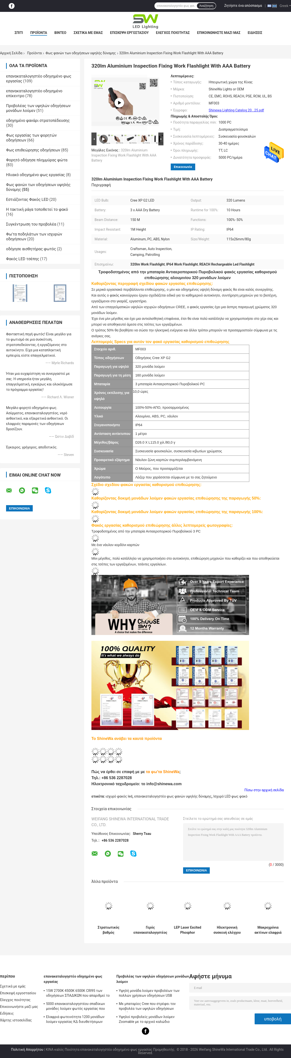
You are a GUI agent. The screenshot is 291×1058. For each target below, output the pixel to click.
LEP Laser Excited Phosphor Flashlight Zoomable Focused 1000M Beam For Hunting (187, 930)
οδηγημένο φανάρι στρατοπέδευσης (38, 120)
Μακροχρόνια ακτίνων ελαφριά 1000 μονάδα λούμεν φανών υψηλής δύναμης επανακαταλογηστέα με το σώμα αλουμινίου (268, 930)
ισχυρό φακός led (118, 796)
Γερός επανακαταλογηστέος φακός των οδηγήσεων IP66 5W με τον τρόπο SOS (150, 930)
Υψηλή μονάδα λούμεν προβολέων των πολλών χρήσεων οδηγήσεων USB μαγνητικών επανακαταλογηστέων (149, 994)
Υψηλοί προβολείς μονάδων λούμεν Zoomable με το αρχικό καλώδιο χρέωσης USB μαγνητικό (147, 1020)
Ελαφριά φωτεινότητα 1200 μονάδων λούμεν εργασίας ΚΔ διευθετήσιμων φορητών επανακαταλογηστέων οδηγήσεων (75, 1020)
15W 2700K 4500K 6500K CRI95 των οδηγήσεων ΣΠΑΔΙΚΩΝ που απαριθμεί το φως (78, 994)
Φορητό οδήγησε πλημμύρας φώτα (36, 160)
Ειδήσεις (255, 33)
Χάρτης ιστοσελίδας (16, 1020)
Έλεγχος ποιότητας (173, 33)
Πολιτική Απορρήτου (27, 1049)
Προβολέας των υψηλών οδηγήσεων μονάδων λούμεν (152, 979)
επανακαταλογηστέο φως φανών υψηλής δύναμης (172, 796)
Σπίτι (19, 33)
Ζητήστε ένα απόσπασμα (243, 6)
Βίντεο (60, 33)
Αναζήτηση (206, 6)
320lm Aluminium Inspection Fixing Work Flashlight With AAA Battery (123, 155)
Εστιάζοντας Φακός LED (27, 199)
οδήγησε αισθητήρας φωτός (31, 249)
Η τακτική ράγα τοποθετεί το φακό (37, 209)
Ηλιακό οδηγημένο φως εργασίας (35, 174)
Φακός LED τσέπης (22, 259)
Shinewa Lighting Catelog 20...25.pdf (236, 110)
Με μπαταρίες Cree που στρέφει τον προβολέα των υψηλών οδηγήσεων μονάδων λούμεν (147, 1007)
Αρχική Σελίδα (11, 53)
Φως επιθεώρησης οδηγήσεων (33, 150)
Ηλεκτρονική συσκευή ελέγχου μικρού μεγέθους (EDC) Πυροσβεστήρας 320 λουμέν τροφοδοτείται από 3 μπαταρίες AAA (227, 930)
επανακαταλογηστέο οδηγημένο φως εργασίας (73, 979)
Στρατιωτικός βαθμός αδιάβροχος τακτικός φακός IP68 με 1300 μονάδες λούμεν (108, 930)
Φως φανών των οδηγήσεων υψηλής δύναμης (81, 53)
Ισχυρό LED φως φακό (230, 796)
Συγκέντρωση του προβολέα (31, 224)
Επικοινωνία (183, 167)
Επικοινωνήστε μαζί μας (219, 33)
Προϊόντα (38, 33)
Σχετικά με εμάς (88, 33)
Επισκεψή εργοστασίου (129, 33)
